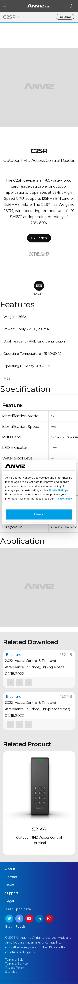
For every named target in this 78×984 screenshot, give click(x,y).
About (10, 869)
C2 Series (39, 238)
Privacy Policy (63, 498)
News (9, 885)
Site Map (11, 972)
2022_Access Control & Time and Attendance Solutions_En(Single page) (35, 664)
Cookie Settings (58, 490)
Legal (9, 901)
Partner (11, 877)
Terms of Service (16, 963)
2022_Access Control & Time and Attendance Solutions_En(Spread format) (37, 706)
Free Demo (65, 16)
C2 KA (39, 829)
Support (11, 893)
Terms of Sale (14, 959)
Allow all (39, 514)
